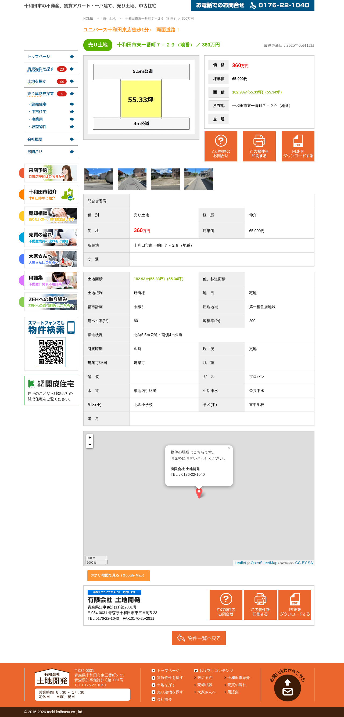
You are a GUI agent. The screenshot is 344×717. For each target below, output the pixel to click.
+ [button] (89, 437)
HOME (88, 18)
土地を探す (166, 685)
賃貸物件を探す (170, 677)
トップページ (168, 670)
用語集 (233, 692)
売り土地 (109, 18)
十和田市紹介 (238, 677)
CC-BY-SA (304, 563)
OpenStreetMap (264, 563)
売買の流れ (236, 685)
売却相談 (204, 685)
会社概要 (164, 699)
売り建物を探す (170, 692)
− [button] (89, 445)
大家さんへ (206, 692)
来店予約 (204, 677)
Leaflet (240, 563)
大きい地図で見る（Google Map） (118, 575)
